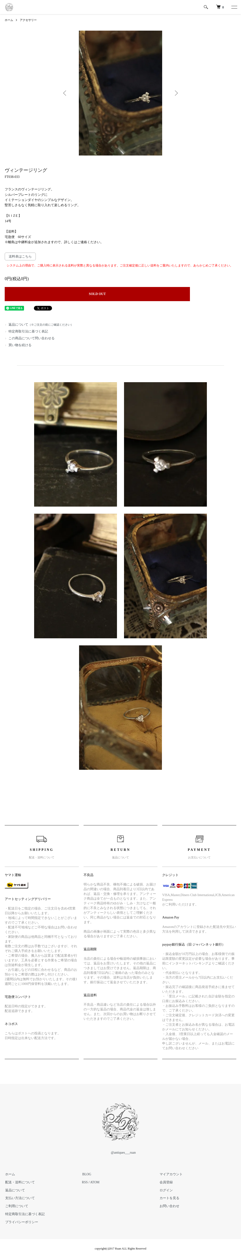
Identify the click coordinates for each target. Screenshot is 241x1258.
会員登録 (165, 1182)
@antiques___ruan (120, 1153)
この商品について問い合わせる (31, 338)
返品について (40, 324)
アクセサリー (28, 20)
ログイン (165, 1190)
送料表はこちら (20, 256)
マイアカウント (170, 1174)
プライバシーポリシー (21, 1222)
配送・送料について (19, 1182)
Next (175, 93)
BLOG (86, 1174)
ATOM (94, 1182)
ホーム (9, 20)
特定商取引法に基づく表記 (28, 331)
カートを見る (169, 1198)
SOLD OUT (97, 294)
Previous (65, 93)
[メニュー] (234, 7)
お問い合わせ (169, 1206)
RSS (85, 1182)
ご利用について (16, 1206)
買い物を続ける (20, 345)
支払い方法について (19, 1198)
